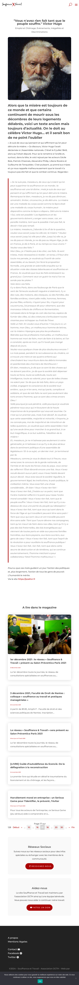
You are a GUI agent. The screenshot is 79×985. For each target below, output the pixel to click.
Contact (12, 949)
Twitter (12, 957)
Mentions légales (17, 941)
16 (37, 827)
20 (56, 827)
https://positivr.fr (26, 579)
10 (29, 827)
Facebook (13, 953)
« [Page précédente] (21, 827)
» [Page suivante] (69, 827)
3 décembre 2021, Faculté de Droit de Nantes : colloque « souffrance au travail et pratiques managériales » (37, 696)
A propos (13, 937)
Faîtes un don (41, 907)
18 (48, 827)
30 (61, 827)
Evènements (43, 28)
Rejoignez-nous (41, 866)
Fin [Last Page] (73, 827)
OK (40, 981)
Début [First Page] (16, 827)
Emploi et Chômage (25, 28)
